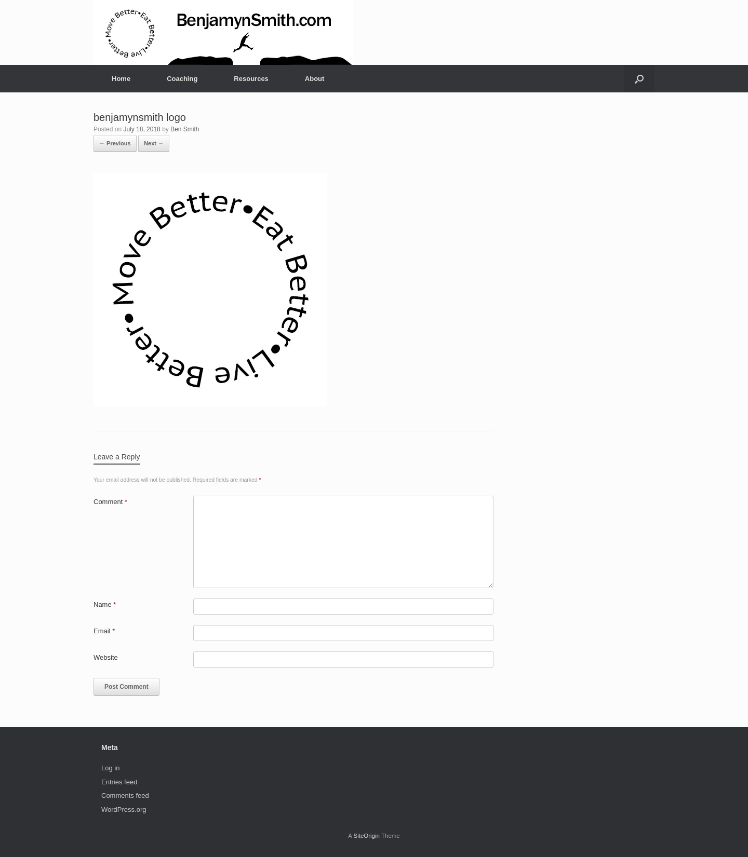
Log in (110, 768)
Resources (251, 79)
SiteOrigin (366, 836)
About (315, 79)
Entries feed (119, 782)
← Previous (115, 143)
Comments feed (125, 795)
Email (104, 631)
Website (106, 657)
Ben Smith (184, 129)
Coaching (182, 79)
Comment (110, 502)
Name (105, 604)
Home (121, 79)
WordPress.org (123, 809)
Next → (154, 143)
